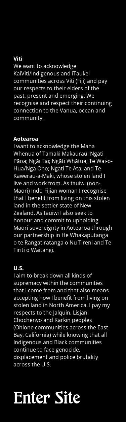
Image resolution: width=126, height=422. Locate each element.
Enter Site (46, 398)
